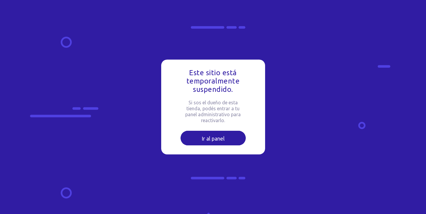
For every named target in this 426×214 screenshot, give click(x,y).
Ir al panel (213, 138)
